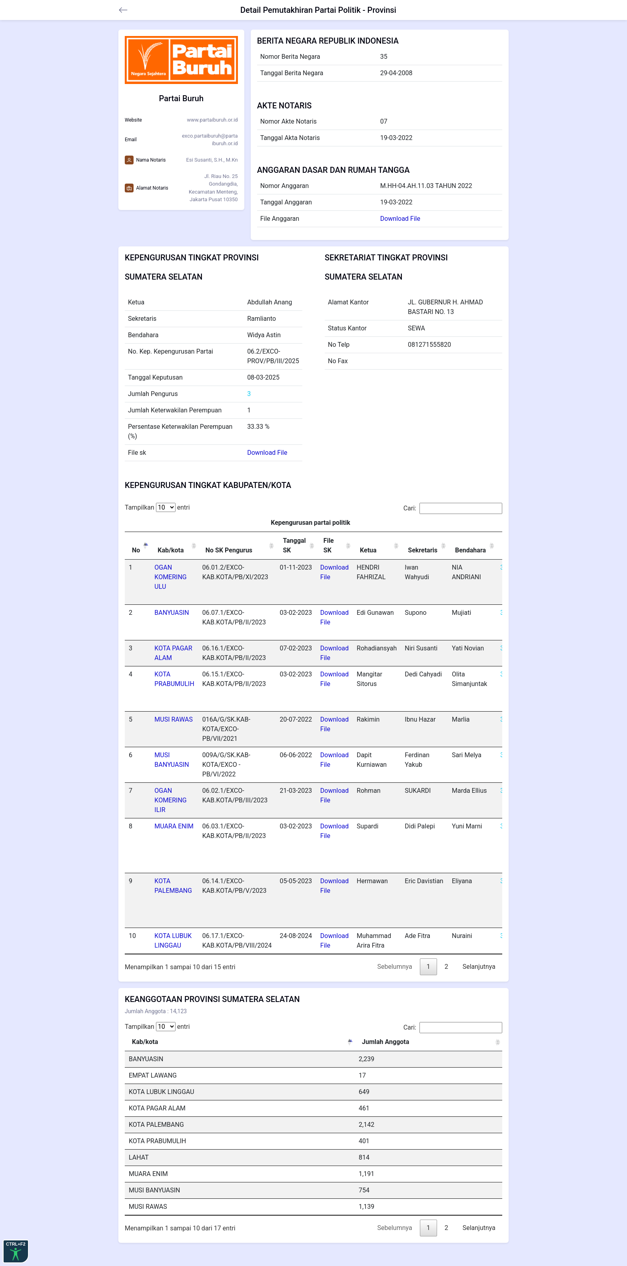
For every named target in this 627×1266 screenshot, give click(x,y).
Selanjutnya (479, 966)
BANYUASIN (171, 612)
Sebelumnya (394, 966)
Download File (400, 218)
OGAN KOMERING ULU (170, 577)
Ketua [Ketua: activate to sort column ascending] (368, 550)
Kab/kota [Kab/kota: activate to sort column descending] (145, 1042)
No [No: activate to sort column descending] (136, 550)
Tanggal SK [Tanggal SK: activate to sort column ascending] (294, 545)
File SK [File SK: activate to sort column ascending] (328, 545)
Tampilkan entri (157, 507)
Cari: (452, 508)
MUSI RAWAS (173, 719)
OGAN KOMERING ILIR (170, 800)
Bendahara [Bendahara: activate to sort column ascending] (470, 550)
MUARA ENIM (174, 826)
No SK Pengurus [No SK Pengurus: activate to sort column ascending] (229, 550)
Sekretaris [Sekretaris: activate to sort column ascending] (422, 550)
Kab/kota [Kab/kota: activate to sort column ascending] (171, 550)
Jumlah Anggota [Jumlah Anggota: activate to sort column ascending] (385, 1042)
